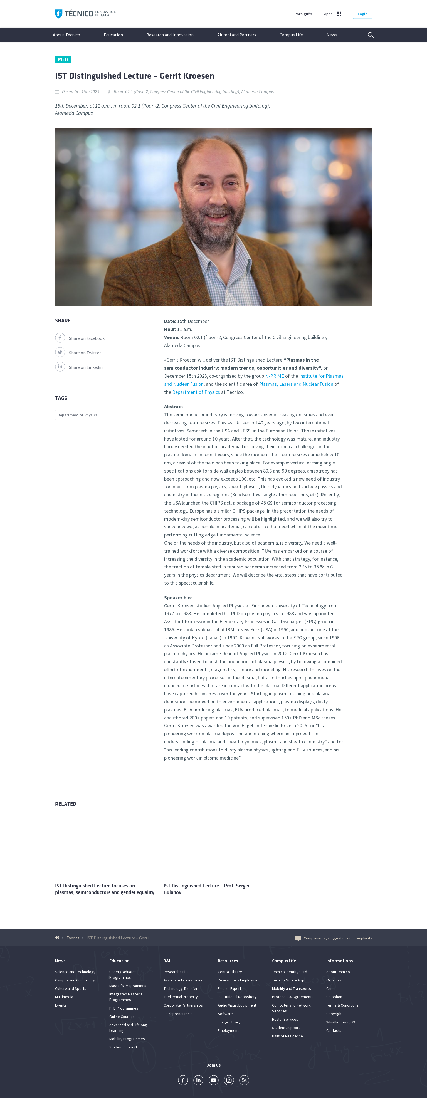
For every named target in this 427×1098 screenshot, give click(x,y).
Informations (339, 960)
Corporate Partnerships (183, 1005)
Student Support (123, 1047)
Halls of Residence (287, 1035)
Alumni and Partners (236, 35)
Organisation (337, 980)
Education (113, 35)
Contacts (333, 1030)
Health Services (285, 1019)
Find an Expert (229, 988)
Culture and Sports (70, 988)
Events (63, 59)
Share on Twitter (78, 352)
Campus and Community (75, 980)
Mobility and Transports (291, 988)
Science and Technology (75, 971)
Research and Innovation (170, 35)
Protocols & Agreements (293, 996)
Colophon (334, 996)
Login (362, 13)
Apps (328, 13)
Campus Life (291, 35)
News (332, 35)
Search (367, 35)
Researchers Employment (239, 980)
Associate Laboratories (183, 980)
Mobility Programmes (127, 1038)
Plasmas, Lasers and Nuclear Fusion (296, 384)
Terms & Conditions (342, 1005)
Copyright (334, 1013)
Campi (331, 988)
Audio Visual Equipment (237, 1005)
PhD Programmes (123, 1008)
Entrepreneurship (178, 1013)
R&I (167, 960)
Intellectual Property (181, 996)
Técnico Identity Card (289, 971)
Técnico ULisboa (85, 14)
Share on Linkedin (79, 367)
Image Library (229, 1022)
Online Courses (122, 1016)
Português (303, 13)
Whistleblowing (339, 1022)
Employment (228, 1030)
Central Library (230, 971)
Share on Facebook (80, 338)
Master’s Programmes (127, 985)
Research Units (176, 971)
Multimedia (64, 996)
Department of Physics (196, 392)
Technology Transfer (181, 988)
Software (225, 1013)
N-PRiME (274, 376)
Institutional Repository (237, 996)
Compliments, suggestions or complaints (333, 938)
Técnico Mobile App (288, 980)
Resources (228, 960)
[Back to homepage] (58, 938)
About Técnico (66, 35)
